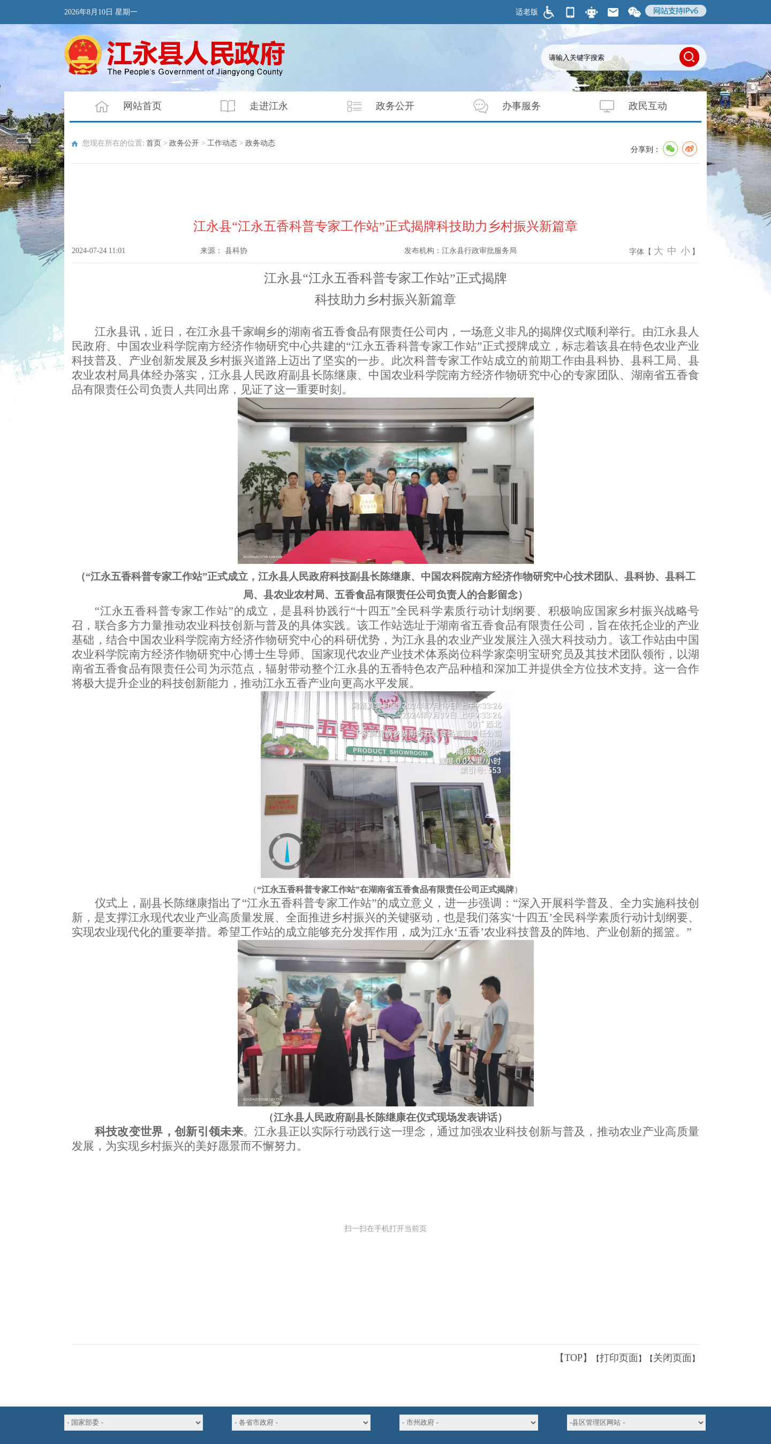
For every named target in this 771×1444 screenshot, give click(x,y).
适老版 (527, 12)
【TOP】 (573, 1358)
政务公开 (373, 106)
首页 (153, 143)
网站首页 (121, 106)
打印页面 (619, 1358)
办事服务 (500, 106)
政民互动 (626, 106)
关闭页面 (672, 1358)
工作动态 (222, 143)
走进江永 (247, 106)
